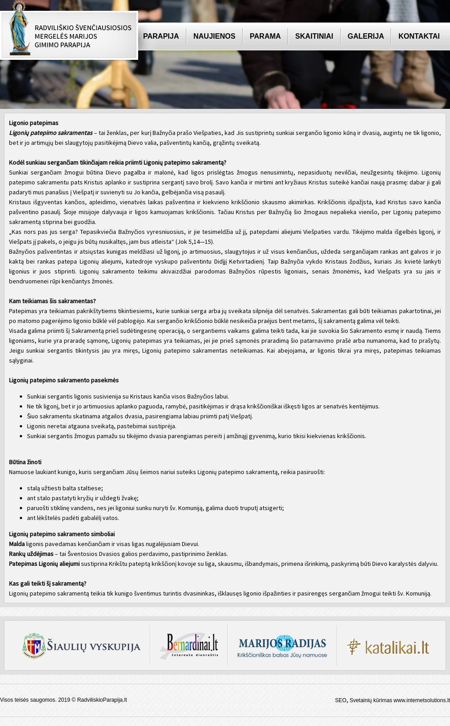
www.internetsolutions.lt (422, 700)
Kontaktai (419, 36)
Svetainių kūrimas (371, 700)
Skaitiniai (314, 36)
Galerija (366, 36)
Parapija (161, 36)
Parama (265, 36)
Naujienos (214, 36)
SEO (340, 700)
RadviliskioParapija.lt (102, 700)
